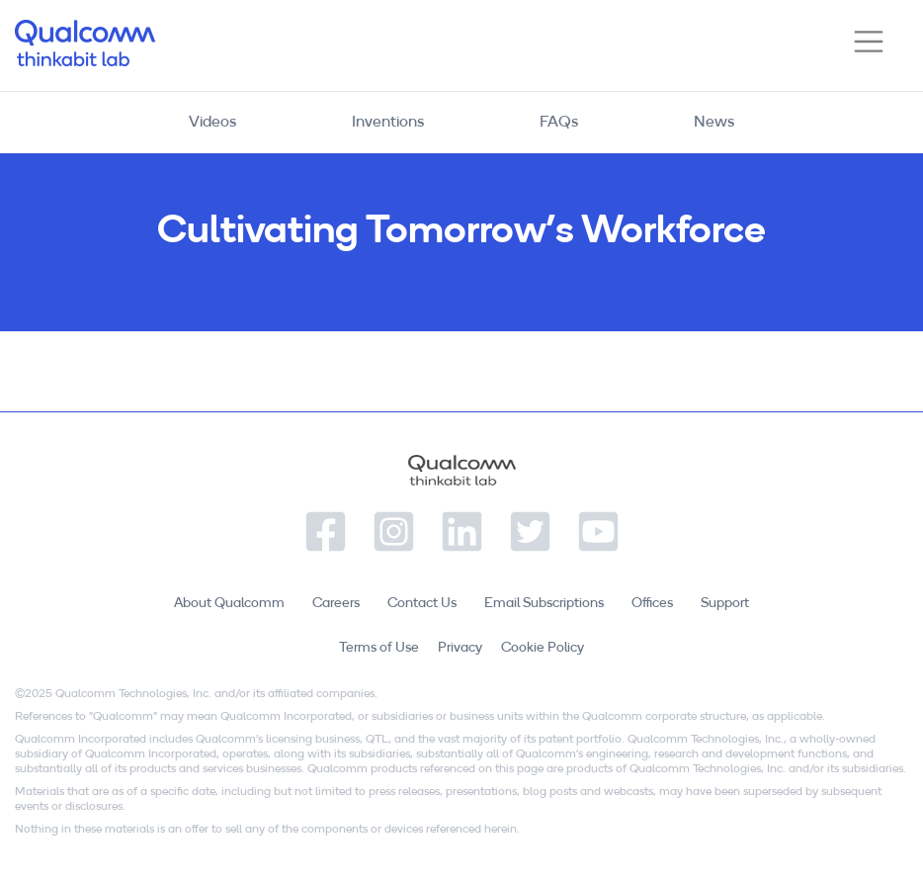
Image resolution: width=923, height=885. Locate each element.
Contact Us (422, 603)
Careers (336, 603)
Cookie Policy (542, 648)
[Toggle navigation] (868, 41)
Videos (212, 123)
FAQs (559, 123)
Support (725, 603)
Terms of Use (379, 648)
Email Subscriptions (544, 603)
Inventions (388, 123)
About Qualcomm (229, 603)
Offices (652, 603)
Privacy (460, 648)
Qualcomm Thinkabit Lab (85, 43)
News (714, 123)
